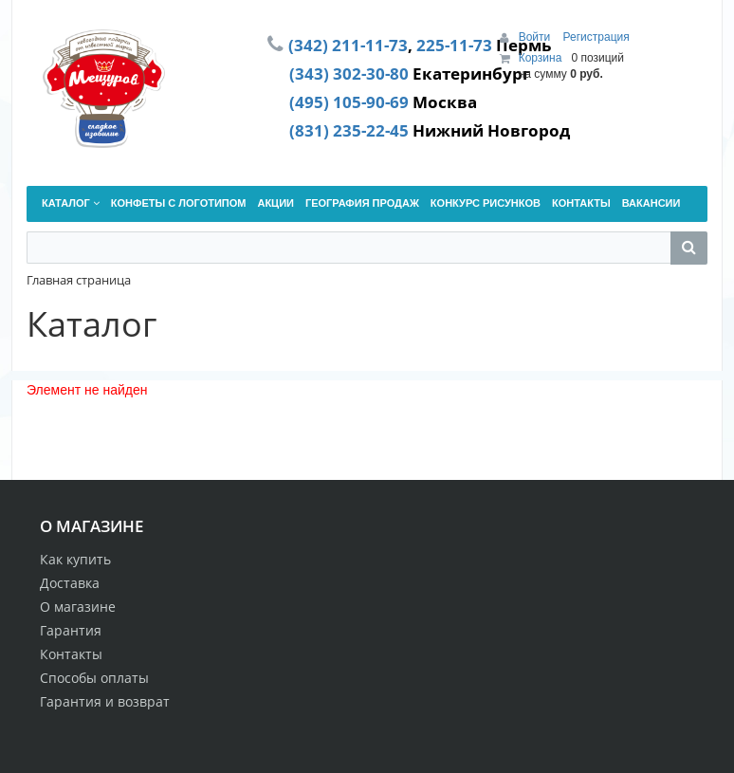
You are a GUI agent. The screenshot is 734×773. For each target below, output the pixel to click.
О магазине (78, 607)
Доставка (70, 583)
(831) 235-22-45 (349, 130)
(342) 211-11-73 (348, 44)
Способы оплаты (94, 678)
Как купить (75, 559)
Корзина (540, 57)
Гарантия (70, 630)
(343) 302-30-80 (349, 73)
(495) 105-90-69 (349, 101)
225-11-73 (454, 44)
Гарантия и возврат (105, 701)
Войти (536, 37)
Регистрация (596, 37)
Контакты (71, 654)
